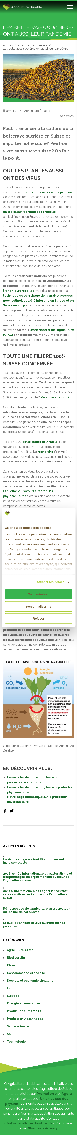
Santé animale (18, 1026)
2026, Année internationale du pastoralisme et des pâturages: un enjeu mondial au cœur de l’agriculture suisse (37, 877)
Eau (10, 988)
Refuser (38, 618)
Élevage (13, 995)
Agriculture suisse (20, 950)
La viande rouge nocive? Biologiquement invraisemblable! (33, 861)
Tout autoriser (38, 594)
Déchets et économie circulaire (30, 980)
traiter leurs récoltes (18, 290)
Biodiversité (16, 957)
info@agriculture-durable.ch (28, 1123)
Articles (8, 45)
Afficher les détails (50, 581)
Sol (9, 1034)
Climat (12, 965)
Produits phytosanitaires (25, 1018)
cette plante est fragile (40, 441)
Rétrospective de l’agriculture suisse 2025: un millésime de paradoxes (36, 910)
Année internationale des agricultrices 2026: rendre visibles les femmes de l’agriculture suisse (36, 894)
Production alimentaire (32, 45)
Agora (67, 1094)
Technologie (16, 1041)
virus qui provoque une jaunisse (49, 192)
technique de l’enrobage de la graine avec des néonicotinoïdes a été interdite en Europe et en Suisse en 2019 (38, 300)
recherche (45, 451)
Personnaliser (38, 606)
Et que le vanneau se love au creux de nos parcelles (34, 924)
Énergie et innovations (23, 1003)
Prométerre (47, 1094)
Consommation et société (26, 973)
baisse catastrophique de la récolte (29, 211)
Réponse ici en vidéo (56, 397)
